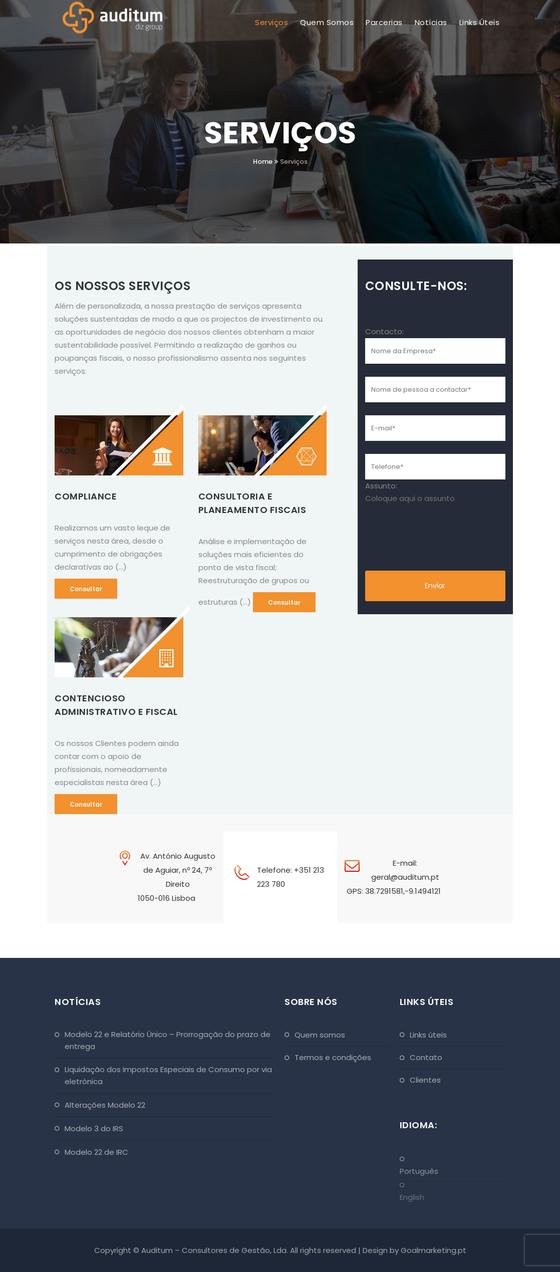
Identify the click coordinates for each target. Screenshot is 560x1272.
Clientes (425, 1080)
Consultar (86, 589)
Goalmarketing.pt (433, 1250)
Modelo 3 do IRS (94, 1128)
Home (262, 161)
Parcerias (384, 22)
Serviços (271, 22)
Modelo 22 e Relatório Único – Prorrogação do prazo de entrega (167, 1040)
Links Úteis (479, 22)
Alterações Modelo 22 (105, 1105)
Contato (426, 1057)
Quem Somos (327, 22)
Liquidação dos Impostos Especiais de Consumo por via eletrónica (168, 1075)
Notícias (431, 22)
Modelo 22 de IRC (96, 1152)
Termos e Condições (333, 1057)
